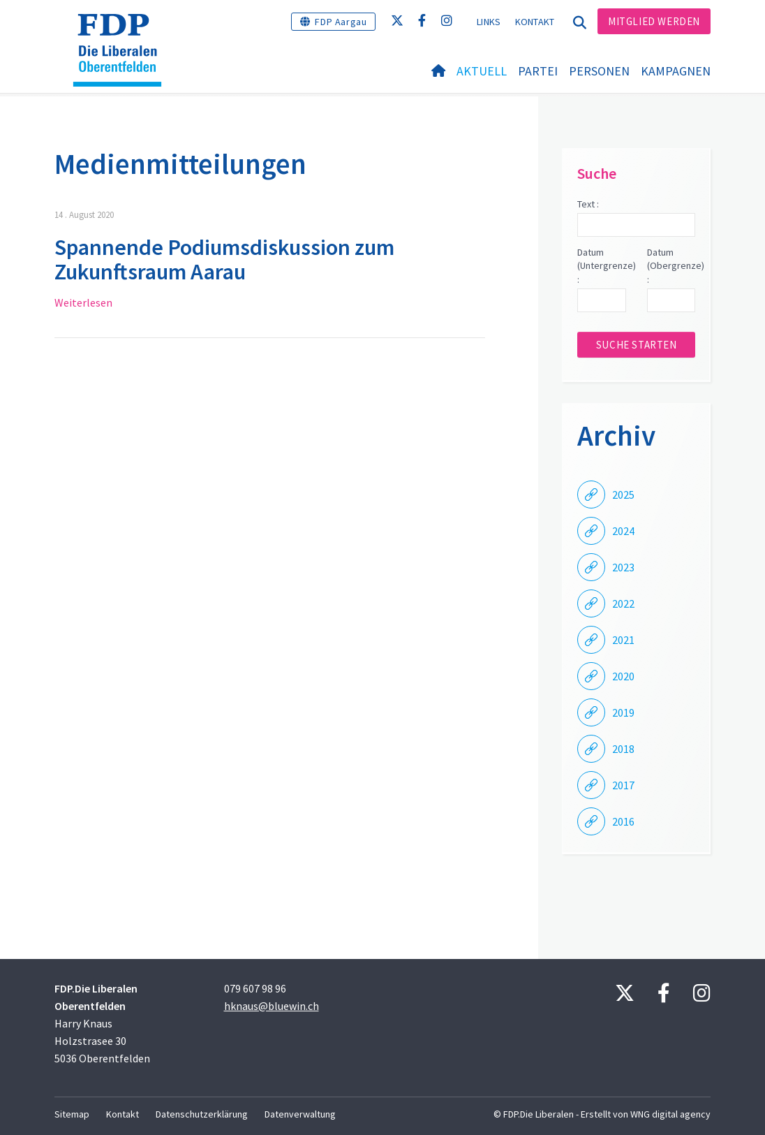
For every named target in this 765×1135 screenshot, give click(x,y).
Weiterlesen (83, 302)
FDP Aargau (340, 21)
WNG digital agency (670, 1114)
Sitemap (71, 1114)
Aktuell (481, 71)
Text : (588, 204)
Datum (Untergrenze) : (601, 266)
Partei (538, 71)
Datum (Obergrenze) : (671, 266)
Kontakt (535, 21)
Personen (599, 71)
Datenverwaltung (300, 1114)
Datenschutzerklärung (202, 1114)
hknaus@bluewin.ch (271, 1006)
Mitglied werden (654, 21)
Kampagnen (676, 71)
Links (489, 21)
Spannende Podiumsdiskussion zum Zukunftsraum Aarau (224, 259)
